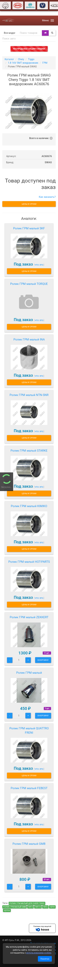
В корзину (43, 660)
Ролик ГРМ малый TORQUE (29, 284)
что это (39, 264)
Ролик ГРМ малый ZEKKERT (29, 617)
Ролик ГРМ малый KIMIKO (29, 506)
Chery (21, 59)
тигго (38, 907)
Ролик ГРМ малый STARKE (29, 450)
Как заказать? (47, 196)
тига (45, 907)
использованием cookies (38, 953)
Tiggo (31, 59)
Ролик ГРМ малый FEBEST (29, 788)
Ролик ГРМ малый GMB (29, 844)
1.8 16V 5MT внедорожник (23, 62)
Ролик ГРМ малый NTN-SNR (29, 395)
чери (52, 907)
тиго (30, 907)
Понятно (44, 959)
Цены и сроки (29, 204)
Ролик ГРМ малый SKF (29, 228)
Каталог (9, 59)
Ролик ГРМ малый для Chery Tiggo (26, 903)
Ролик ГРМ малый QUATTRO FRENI (29, 730)
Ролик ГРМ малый (29, 672)
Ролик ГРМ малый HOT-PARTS (29, 561)
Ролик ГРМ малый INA (29, 339)
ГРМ (44, 62)
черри (7, 910)
